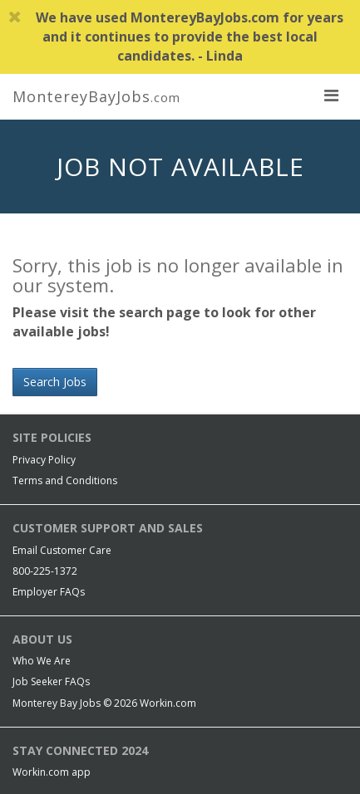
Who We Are (41, 661)
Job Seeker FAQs (51, 681)
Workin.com (168, 703)
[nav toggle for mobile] (331, 94)
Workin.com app (51, 772)
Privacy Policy (44, 460)
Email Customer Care (61, 550)
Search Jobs (54, 382)
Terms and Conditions (64, 480)
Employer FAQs (48, 592)
